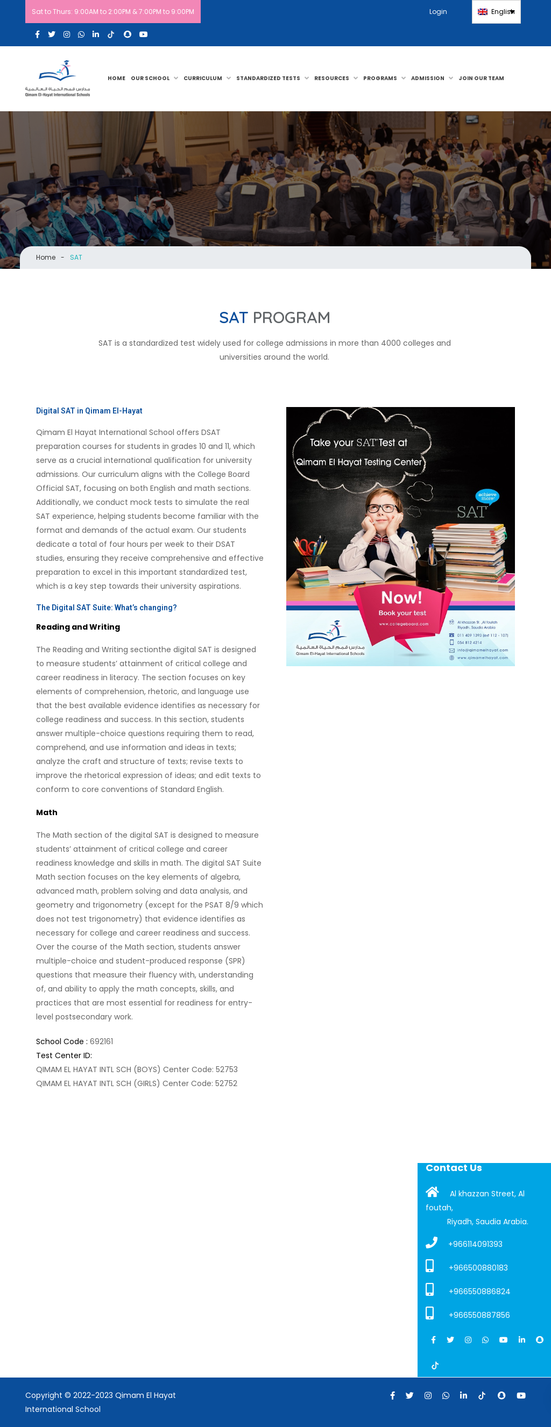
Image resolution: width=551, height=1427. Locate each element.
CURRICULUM (202, 78)
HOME (116, 78)
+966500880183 (467, 1266)
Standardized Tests (268, 78)
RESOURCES (331, 78)
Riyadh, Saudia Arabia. (487, 1221)
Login (442, 11)
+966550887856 (468, 1314)
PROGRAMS (380, 78)
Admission (427, 78)
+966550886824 (468, 1290)
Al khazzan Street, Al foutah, (475, 1199)
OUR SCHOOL (150, 78)
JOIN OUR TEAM (481, 78)
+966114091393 (464, 1243)
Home (45, 257)
